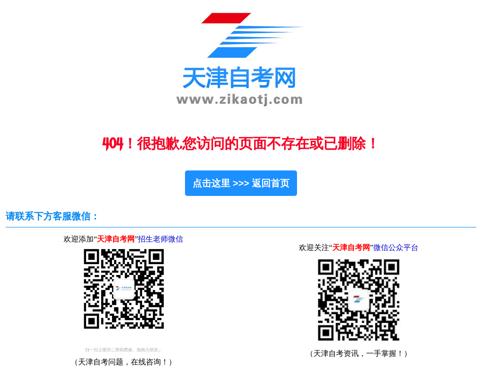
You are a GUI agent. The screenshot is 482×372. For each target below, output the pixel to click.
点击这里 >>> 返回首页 (241, 183)
